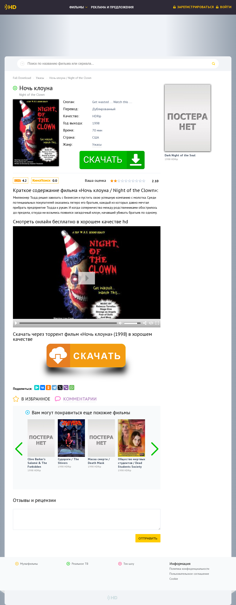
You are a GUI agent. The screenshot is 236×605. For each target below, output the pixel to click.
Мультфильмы (29, 564)
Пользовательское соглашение (189, 574)
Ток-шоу (128, 564)
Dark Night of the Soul (180, 155)
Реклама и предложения (112, 7)
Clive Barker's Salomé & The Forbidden (37, 463)
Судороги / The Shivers (68, 461)
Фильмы (76, 7)
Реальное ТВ (80, 564)
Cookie (173, 579)
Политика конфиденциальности (189, 569)
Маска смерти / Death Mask (99, 461)
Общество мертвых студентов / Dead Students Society (131, 463)
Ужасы (97, 144)
